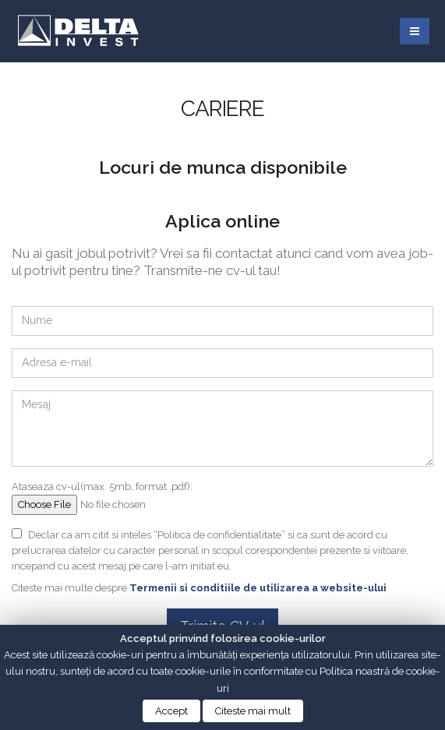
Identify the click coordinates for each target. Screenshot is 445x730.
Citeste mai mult (253, 711)
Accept (171, 711)
